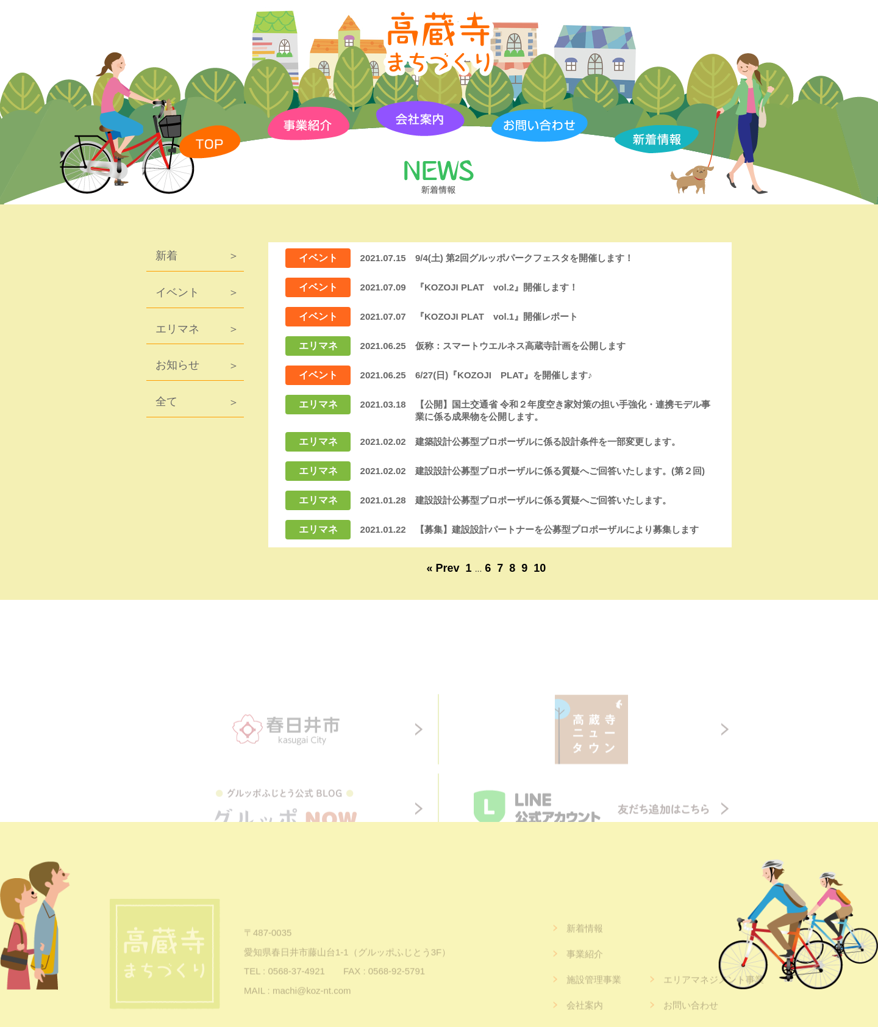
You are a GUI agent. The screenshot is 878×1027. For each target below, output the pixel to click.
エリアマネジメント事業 (713, 997)
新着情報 (584, 945)
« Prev (443, 568)
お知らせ (177, 365)
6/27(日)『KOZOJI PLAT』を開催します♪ (504, 375)
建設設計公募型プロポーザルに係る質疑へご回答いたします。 (543, 500)
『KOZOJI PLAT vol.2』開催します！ (496, 287)
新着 (166, 256)
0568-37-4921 (296, 988)
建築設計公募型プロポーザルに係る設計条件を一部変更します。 (547, 441)
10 (540, 568)
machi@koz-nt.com (312, 1008)
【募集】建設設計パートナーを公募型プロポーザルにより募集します (557, 529)
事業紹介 (584, 971)
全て (166, 401)
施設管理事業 (593, 997)
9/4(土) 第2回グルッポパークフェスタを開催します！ (524, 258)
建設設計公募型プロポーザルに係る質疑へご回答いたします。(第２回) (560, 471)
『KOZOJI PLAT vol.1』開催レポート (496, 316)
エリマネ (177, 329)
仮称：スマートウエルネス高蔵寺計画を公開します (520, 346)
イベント (177, 292)
